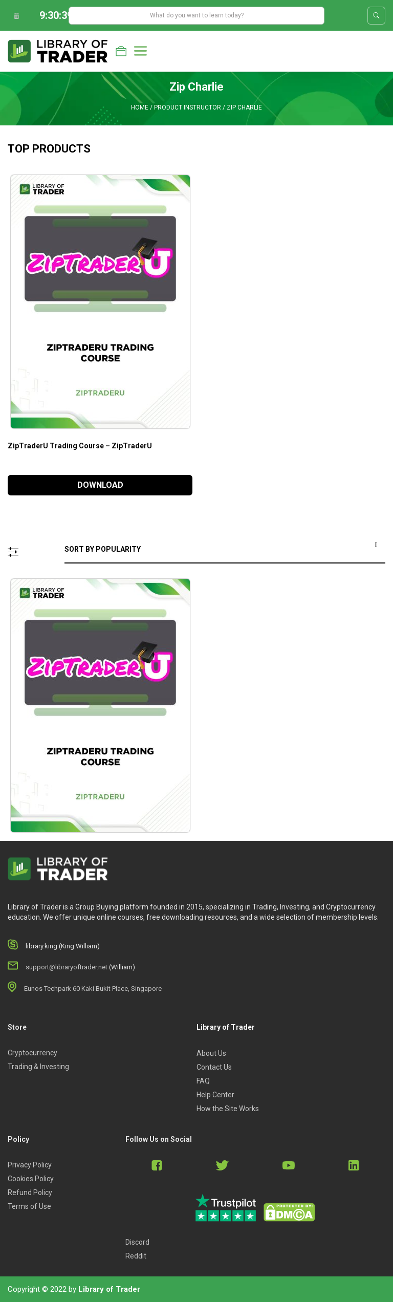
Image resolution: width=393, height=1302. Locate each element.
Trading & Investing (38, 1066)
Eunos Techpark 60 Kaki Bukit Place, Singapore (93, 988)
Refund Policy (30, 1192)
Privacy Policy (30, 1165)
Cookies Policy (31, 1179)
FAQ (203, 1081)
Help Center (215, 1095)
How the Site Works (227, 1108)
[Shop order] (224, 549)
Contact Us (214, 1067)
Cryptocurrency (32, 1053)
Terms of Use (29, 1206)
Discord (137, 1242)
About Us (211, 1053)
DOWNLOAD (100, 485)
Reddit (135, 1256)
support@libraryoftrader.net (66, 967)
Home (139, 107)
